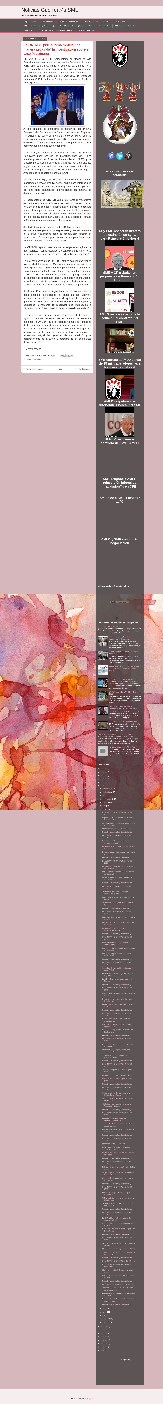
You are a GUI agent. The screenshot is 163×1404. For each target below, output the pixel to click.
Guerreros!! (28, 30)
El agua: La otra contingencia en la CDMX (118, 1249)
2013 (103, 1340)
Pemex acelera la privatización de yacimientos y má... (115, 842)
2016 (103, 1330)
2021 (103, 776)
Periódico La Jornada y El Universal (122, 679)
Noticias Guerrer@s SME (50, 10)
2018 (103, 786)
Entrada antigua (84, 369)
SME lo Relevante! (121, 22)
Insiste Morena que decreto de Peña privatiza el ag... (116, 1020)
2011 (103, 1347)
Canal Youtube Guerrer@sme (71, 26)
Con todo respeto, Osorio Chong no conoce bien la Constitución (122, 638)
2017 (103, 1327)
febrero (106, 1319)
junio (105, 809)
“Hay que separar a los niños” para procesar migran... (115, 1056)
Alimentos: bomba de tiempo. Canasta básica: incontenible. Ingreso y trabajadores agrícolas (115, 735)
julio (104, 806)
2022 (103, 772)
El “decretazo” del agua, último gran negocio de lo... (116, 1051)
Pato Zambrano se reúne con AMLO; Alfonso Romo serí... (116, 944)
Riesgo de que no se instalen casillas (116, 1075)
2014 (103, 1337)
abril (104, 1312)
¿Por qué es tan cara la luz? (109, 626)
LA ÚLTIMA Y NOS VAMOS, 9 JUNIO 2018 (118, 1261)
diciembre (107, 789)
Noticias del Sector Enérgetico (96, 22)
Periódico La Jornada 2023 (69, 22)
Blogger (89, 1399)
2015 (103, 1333)
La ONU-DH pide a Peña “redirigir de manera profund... (116, 1219)
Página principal (30, 22)
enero (105, 1322)
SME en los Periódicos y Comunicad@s (39, 26)
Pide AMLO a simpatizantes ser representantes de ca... (114, 1119)
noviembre (107, 792)
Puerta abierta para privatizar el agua (116, 829)
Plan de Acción (47, 22)
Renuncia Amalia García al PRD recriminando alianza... (114, 929)
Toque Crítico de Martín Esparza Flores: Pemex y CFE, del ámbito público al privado (124, 668)
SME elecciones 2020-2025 (125, 26)
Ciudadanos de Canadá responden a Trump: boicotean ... (116, 1105)
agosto (105, 802)
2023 (103, 769)
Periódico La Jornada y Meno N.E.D (123, 747)
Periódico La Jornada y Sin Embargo (123, 722)
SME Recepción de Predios (99, 26)
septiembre (107, 799)
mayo (105, 1309)
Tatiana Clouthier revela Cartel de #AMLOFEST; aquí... (115, 893)
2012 (103, 1344)
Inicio (60, 369)
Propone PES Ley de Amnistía (114, 1144)
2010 (103, 1350)
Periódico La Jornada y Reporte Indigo (117, 832)
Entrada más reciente (33, 369)
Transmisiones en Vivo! (86, 30)
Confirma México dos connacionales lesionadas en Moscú (116, 1094)
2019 (103, 782)
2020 (103, 779)
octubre (106, 795)
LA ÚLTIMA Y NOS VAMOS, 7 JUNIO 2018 (118, 1284)
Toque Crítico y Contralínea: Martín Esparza (55, 30)
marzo (105, 1315)
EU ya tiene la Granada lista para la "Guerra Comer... (116, 1148)
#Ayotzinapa (36, 359)
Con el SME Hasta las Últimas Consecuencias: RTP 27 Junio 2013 (123, 708)
